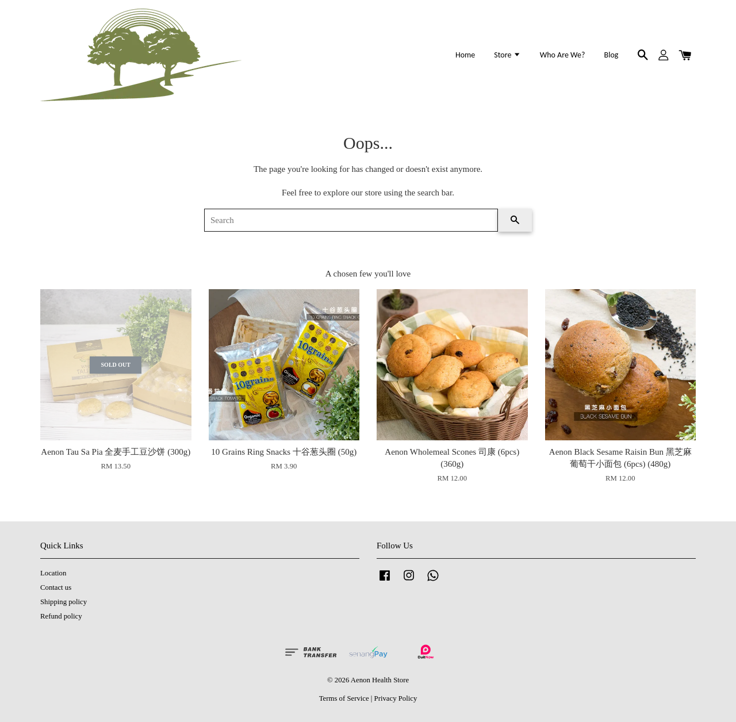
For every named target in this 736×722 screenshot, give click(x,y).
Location (53, 573)
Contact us (55, 587)
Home (465, 55)
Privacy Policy (395, 698)
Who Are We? (562, 55)
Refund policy (61, 616)
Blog (611, 55)
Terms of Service (344, 698)
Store (507, 55)
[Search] (351, 220)
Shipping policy (63, 602)
